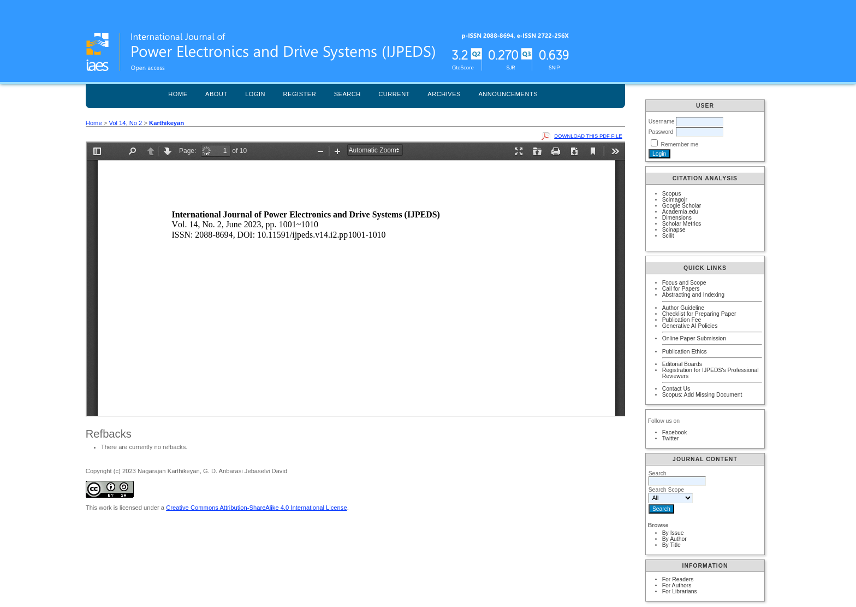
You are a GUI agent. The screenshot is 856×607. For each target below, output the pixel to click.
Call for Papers (681, 289)
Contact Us (676, 389)
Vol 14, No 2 (125, 123)
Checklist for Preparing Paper (699, 314)
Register (300, 94)
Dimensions (677, 218)
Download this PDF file (588, 136)
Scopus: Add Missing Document (702, 395)
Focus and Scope (684, 283)
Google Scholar (682, 206)
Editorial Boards (682, 364)
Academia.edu (680, 212)
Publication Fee (682, 320)
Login (255, 94)
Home (177, 94)
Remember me (680, 145)
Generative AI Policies (690, 326)
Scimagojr (674, 200)
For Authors (677, 585)
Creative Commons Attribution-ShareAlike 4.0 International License (256, 507)
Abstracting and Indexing (693, 295)
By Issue (673, 533)
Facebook (674, 432)
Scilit (668, 236)
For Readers (678, 579)
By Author (674, 539)
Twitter (670, 438)
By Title (671, 545)
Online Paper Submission (694, 338)
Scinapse (674, 230)
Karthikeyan (166, 123)
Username (662, 122)
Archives (444, 94)
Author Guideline (683, 308)
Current (394, 94)
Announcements (508, 94)
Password (661, 132)
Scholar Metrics (682, 224)
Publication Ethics (684, 352)
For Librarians (679, 591)
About (216, 94)
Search (347, 94)
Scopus (671, 194)
